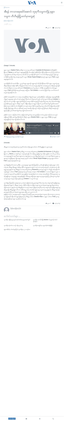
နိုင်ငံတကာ (7, 7)
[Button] (48, 28)
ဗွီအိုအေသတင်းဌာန (32, 127)
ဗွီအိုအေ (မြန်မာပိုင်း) (8, 20)
